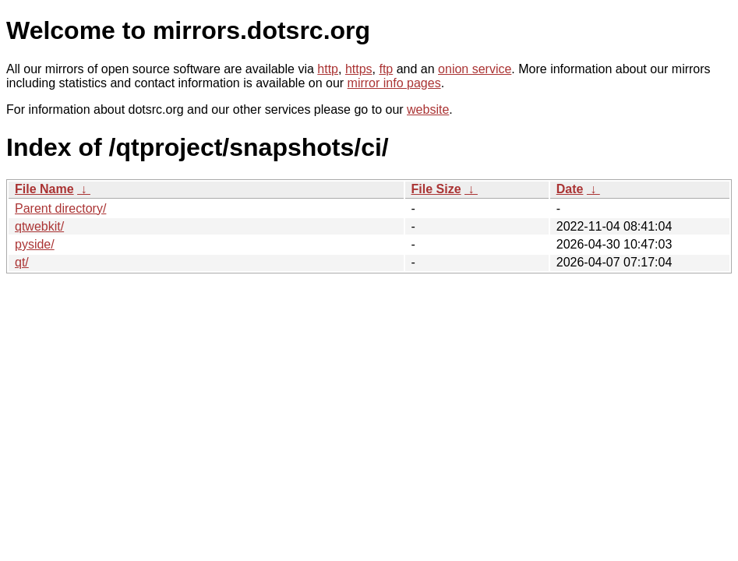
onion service (474, 69)
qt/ (22, 262)
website (428, 109)
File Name (44, 189)
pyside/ (35, 244)
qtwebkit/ (39, 226)
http (327, 69)
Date (570, 189)
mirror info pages (394, 83)
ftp (386, 69)
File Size (436, 189)
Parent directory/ (60, 208)
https (359, 69)
